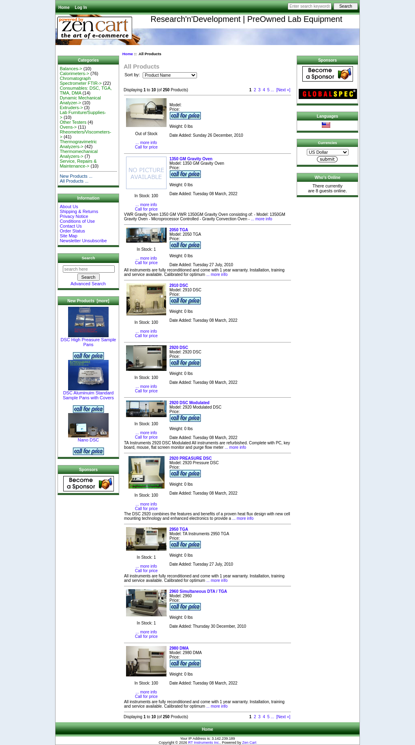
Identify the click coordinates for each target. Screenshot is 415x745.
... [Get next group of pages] (272, 90)
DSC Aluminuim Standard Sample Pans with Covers (88, 393)
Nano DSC (88, 437)
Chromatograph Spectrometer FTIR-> (81, 81)
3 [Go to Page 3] (259, 90)
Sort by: (132, 75)
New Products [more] (88, 301)
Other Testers (73, 122)
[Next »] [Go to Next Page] (283, 90)
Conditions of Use (77, 221)
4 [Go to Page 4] (264, 90)
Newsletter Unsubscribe (83, 240)
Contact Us (70, 226)
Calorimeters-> (74, 73)
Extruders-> (71, 107)
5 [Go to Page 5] (268, 90)
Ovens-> (68, 127)
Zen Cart (249, 743)
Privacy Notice (74, 216)
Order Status (72, 230)
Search (88, 258)
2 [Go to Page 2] (255, 90)
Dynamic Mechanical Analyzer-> (80, 100)
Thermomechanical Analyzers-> (79, 154)
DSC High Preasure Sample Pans (88, 340)
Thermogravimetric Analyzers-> (78, 144)
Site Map (68, 235)
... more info (146, 142)
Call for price (146, 147)
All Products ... (74, 181)
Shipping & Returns (79, 211)
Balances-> (71, 68)
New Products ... (76, 176)
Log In (81, 7)
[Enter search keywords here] (310, 6)
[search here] (89, 269)
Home (64, 7)
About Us (69, 206)
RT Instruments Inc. (204, 743)
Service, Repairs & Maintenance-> (78, 163)
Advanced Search (88, 283)
